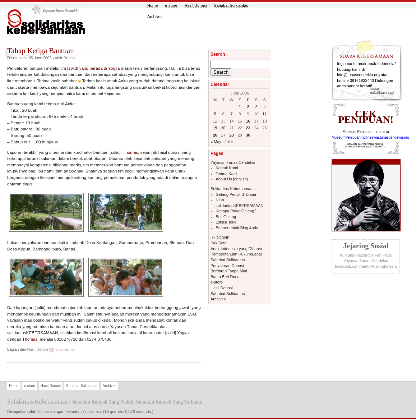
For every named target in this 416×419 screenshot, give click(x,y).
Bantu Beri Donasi (226, 277)
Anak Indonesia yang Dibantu (236, 249)
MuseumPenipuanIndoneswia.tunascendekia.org (370, 137)
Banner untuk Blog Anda (237, 228)
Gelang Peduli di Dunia (236, 194)
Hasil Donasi (196, 5)
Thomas (130, 152)
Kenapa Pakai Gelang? (236, 211)
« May (216, 141)
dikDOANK (220, 237)
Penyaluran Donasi (227, 265)
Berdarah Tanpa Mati (229, 271)
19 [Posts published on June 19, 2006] (215, 128)
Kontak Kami (227, 168)
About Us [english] (232, 179)
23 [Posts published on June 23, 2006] (248, 128)
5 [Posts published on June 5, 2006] (215, 114)
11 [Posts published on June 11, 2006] (264, 114)
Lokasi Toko (226, 222)
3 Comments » (66, 349)
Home (152, 5)
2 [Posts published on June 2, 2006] (248, 107)
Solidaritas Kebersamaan (233, 189)
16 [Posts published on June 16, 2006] (248, 121)
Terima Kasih (227, 173)
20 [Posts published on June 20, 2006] (223, 128)
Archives (154, 16)
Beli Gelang (226, 217)
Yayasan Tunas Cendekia (233, 162)
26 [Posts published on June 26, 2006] (215, 135)
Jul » (229, 141)
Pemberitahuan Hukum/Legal (236, 254)
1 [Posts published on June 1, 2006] (240, 107)
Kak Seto (219, 243)
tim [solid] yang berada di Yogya (90, 68)
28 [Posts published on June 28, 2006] (231, 135)
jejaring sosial (365, 246)
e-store (171, 5)
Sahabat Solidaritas (231, 5)
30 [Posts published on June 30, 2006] (248, 135)
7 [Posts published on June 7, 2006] (231, 114)
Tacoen (43, 411)
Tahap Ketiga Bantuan (40, 50)
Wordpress (92, 411)
